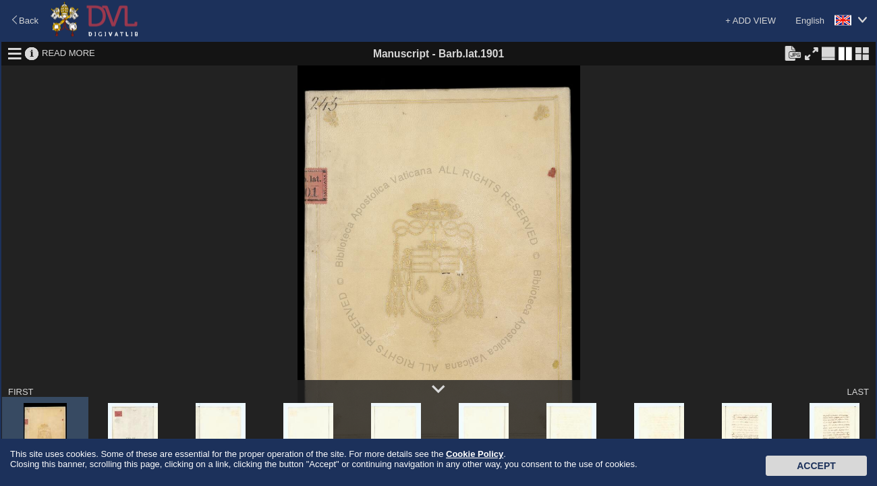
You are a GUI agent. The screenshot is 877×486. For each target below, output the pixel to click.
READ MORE (68, 53)
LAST (858, 392)
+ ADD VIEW (750, 21)
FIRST (21, 392)
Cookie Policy (474, 454)
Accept (816, 465)
